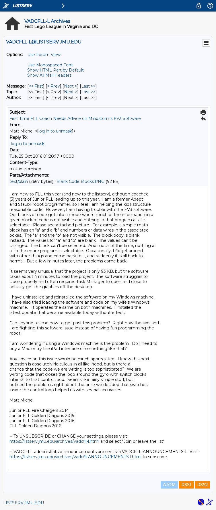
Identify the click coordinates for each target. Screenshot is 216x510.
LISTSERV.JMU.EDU (23, 502)
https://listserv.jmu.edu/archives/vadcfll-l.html (54, 441)
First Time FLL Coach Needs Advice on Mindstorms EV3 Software (75, 118)
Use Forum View (44, 54)
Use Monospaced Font (50, 65)
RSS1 (186, 484)
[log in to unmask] (55, 131)
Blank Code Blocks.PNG (80, 181)
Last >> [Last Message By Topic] (88, 91)
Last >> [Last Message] (88, 86)
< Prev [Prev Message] (53, 86)
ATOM (169, 484)
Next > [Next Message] (70, 86)
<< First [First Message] (36, 86)
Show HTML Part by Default (55, 70)
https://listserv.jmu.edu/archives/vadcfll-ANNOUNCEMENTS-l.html (75, 456)
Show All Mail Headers (49, 75)
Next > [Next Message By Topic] (70, 91)
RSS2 (202, 484)
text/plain (18, 181)
